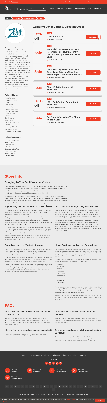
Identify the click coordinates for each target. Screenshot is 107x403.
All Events (71, 2)
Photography (9, 142)
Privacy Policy (86, 2)
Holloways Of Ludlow (12, 127)
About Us (52, 2)
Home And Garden (29, 18)
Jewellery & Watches (12, 140)
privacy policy (71, 399)
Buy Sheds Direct (11, 129)
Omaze (7, 125)
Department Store (11, 151)
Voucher (15, 2)
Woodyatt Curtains (11, 109)
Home (52, 8)
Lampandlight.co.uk (12, 107)
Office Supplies (10, 156)
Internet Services (11, 153)
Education (8, 147)
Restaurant (68, 8)
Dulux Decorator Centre (13, 131)
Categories (98, 8)
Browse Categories (62, 2)
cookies (4, 401)
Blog (93, 2)
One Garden (9, 105)
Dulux (7, 102)
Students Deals (80, 8)
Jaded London (10, 98)
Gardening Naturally (12, 122)
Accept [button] (100, 400)
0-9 (7, 386)
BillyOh (7, 116)
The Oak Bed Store (11, 111)
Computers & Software (12, 149)
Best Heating (9, 118)
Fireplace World (10, 113)
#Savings (59, 8)
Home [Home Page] (7, 18)
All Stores (78, 2)
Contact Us (99, 2)
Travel (89, 8)
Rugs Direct (9, 120)
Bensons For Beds (11, 100)
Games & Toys (9, 144)
